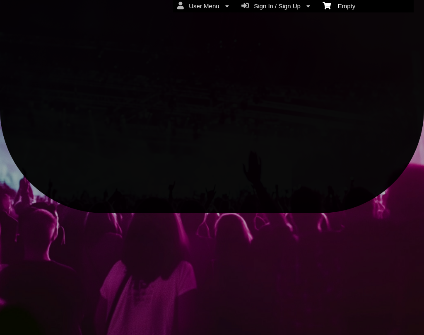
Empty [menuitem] (339, 5)
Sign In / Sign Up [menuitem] (275, 5)
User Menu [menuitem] (203, 5)
